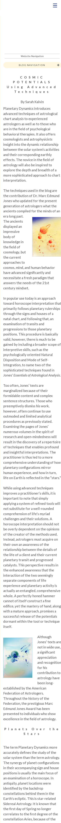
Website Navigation (32, 56)
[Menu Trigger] (55, 5)
